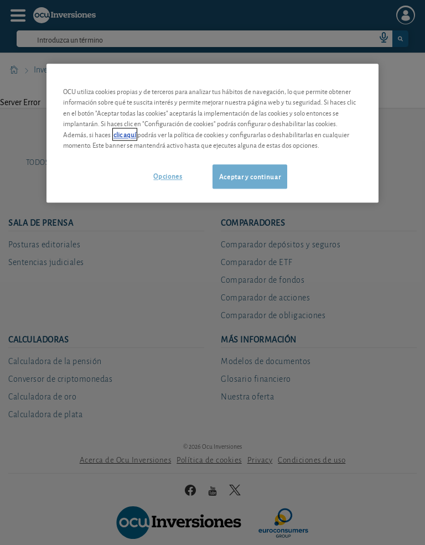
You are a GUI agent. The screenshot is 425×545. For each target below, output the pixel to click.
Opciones (167, 175)
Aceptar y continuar (250, 176)
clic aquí (124, 134)
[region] (212, 133)
